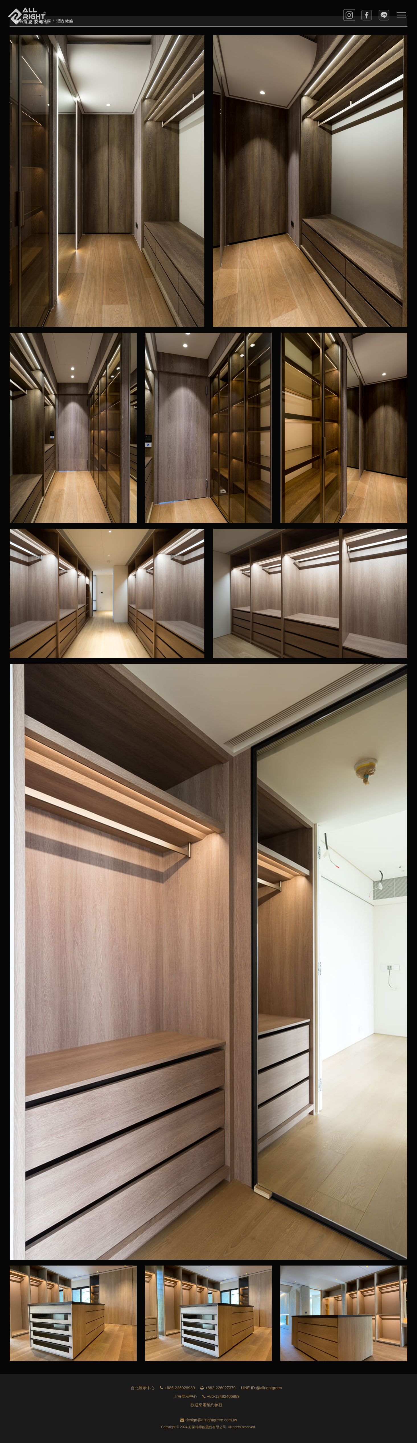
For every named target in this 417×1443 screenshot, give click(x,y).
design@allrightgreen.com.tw (208, 1420)
